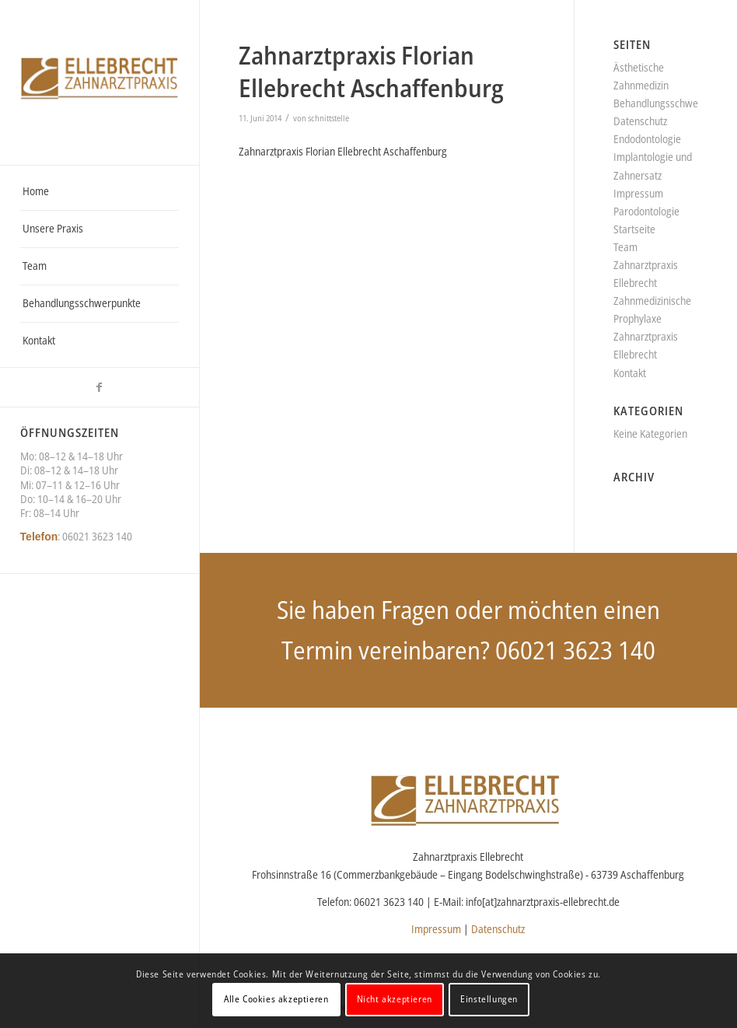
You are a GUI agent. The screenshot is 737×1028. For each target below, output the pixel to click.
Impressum (638, 193)
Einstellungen (489, 998)
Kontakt (629, 372)
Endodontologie (647, 138)
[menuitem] (100, 192)
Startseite (634, 229)
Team (625, 247)
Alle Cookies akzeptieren (276, 998)
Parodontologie (646, 211)
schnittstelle (328, 118)
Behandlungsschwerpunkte (672, 103)
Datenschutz (640, 121)
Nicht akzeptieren (394, 998)
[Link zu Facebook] (99, 387)
